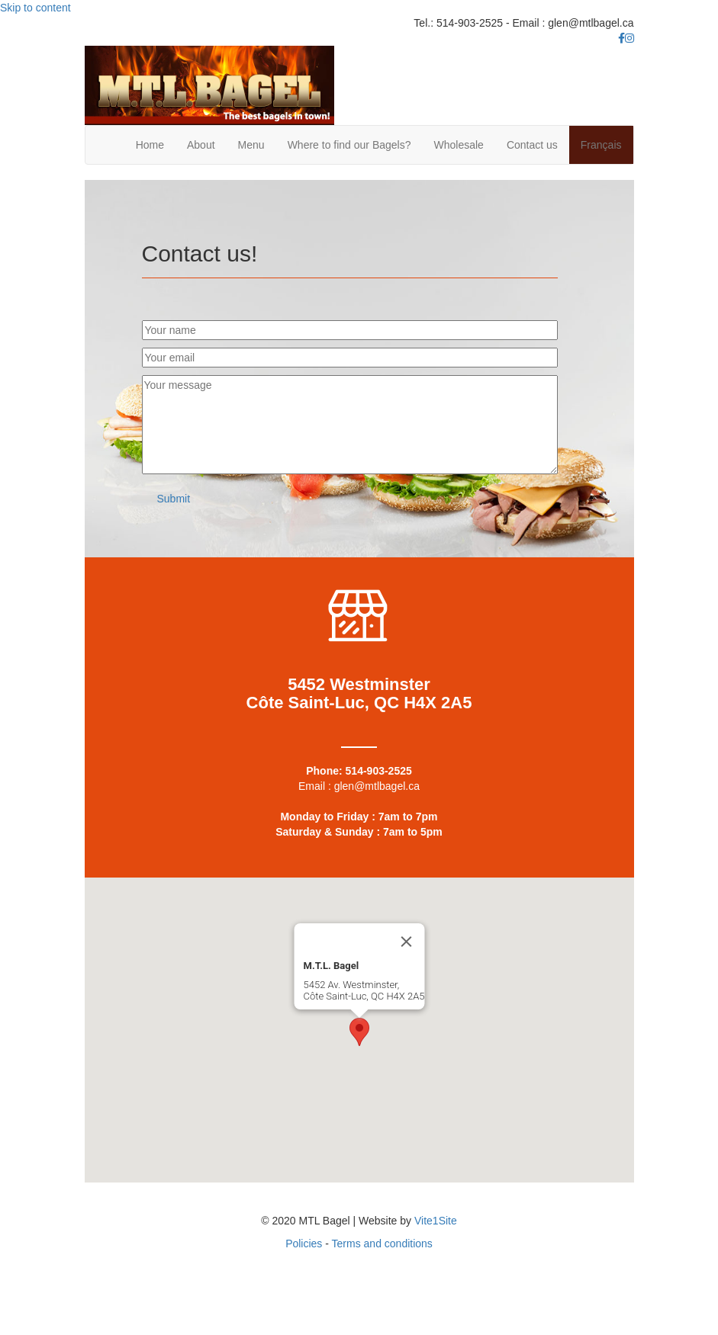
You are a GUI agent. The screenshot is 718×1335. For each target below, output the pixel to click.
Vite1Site (435, 1221)
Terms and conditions (382, 1243)
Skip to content (35, 8)
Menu (251, 145)
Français (601, 145)
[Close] (406, 941)
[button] (174, 499)
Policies (303, 1243)
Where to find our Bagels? (349, 145)
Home (150, 145)
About (201, 145)
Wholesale (459, 145)
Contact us (532, 145)
